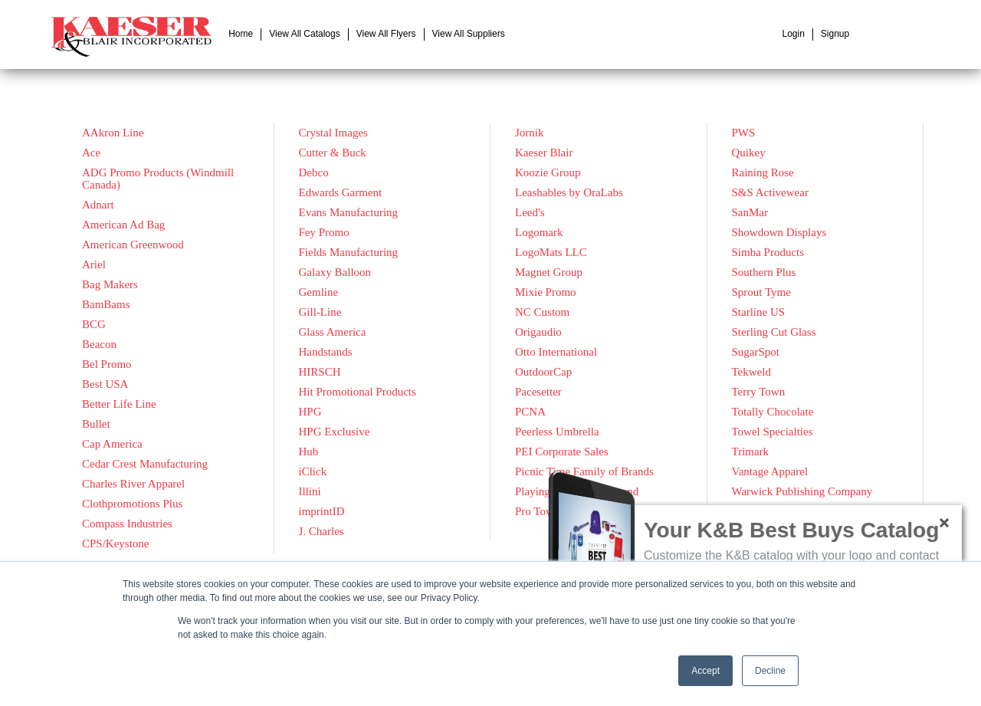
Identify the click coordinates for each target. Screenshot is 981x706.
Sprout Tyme (761, 292)
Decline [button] (770, 670)
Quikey (749, 152)
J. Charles (321, 531)
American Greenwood (133, 244)
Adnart (98, 205)
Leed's (530, 212)
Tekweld (751, 372)
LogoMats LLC (551, 252)
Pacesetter (538, 392)
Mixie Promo (545, 292)
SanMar (750, 212)
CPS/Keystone (115, 543)
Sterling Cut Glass (774, 332)
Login (793, 33)
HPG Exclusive (334, 431)
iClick (313, 471)
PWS (744, 132)
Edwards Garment (340, 192)
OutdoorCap (543, 372)
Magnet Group (548, 272)
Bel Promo (107, 364)
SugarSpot (756, 352)
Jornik (529, 132)
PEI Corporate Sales (562, 451)
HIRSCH (320, 372)
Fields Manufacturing (349, 252)
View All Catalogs (304, 33)
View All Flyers (386, 33)
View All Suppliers (468, 33)
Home (240, 33)
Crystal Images (333, 132)
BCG (94, 324)
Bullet (96, 424)
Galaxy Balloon (335, 272)
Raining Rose (763, 172)
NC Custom (542, 312)
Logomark (539, 232)
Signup (835, 33)
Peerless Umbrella (557, 431)
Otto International (556, 352)
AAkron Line (112, 132)
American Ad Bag (123, 224)
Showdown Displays (779, 232)
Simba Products (768, 252)
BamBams (106, 304)
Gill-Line (320, 312)
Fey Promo (324, 232)
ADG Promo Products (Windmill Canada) (158, 178)
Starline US (759, 312)
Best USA (105, 384)
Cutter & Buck (332, 152)
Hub (309, 451)
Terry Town (759, 392)
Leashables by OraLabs (569, 192)
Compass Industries (127, 523)
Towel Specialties (772, 431)
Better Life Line (119, 404)
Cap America (112, 444)
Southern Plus (764, 272)
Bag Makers (110, 284)
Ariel (94, 264)
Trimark (750, 451)
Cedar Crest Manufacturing (145, 464)
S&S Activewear (770, 192)
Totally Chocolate (773, 412)
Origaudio (538, 332)
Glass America (332, 332)
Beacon (99, 344)
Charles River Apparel (133, 484)
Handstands (326, 352)
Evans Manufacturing (349, 212)
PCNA (530, 412)
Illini (310, 491)
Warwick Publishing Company (802, 491)
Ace (91, 152)
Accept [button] (705, 670)
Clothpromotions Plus (132, 503)
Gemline (319, 292)
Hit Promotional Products (357, 392)
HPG (310, 412)
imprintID (322, 511)
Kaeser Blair (544, 152)
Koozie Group (547, 172)
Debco (314, 172)
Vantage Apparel (770, 471)
